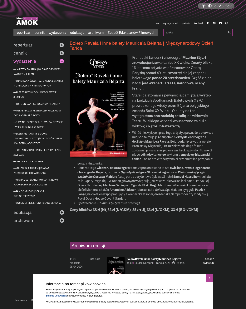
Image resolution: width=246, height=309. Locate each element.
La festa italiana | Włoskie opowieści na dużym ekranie (37, 72)
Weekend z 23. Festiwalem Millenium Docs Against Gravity (37, 113)
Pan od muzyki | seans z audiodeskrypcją (28, 194)
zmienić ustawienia (56, 295)
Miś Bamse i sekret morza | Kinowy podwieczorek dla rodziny (35, 182)
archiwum (96, 32)
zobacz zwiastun (208, 261)
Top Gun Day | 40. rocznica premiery (38, 103)
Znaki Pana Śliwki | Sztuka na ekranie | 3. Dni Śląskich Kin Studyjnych (38, 83)
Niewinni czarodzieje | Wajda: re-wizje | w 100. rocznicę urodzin (38, 124)
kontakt (198, 23)
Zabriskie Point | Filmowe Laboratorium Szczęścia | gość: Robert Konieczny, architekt (37, 138)
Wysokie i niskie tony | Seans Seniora (38, 202)
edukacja (77, 32)
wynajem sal (170, 23)
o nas (156, 23)
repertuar (23, 32)
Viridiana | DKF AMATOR (29, 161)
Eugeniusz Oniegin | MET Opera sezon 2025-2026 (37, 152)
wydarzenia (57, 32)
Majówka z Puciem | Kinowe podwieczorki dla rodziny (31, 171)
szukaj (198, 32)
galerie (186, 23)
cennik (39, 32)
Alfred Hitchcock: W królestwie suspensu (35, 95)
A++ (228, 5)
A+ (221, 5)
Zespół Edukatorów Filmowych (131, 32)
